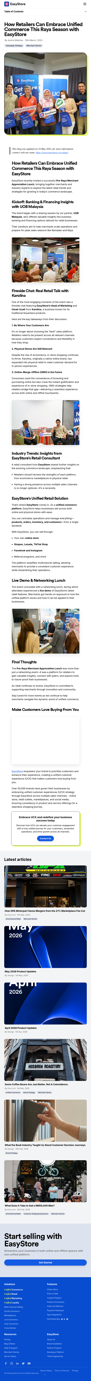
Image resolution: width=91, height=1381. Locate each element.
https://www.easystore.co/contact (52, 152)
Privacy (75, 1370)
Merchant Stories (34, 45)
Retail (10, 1294)
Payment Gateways (55, 1310)
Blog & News (9, 1344)
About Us (51, 1339)
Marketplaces (10, 1315)
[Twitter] (23, 1363)
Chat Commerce (11, 1324)
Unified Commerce (13, 1092)
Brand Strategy (29, 1092)
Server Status (10, 1356)
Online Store (52, 1289)
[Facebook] (5, 1363)
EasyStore (17, 771)
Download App (57, 1319)
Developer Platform (55, 1352)
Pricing (7, 1339)
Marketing (13, 1298)
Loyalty (11, 1302)
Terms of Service (62, 1370)
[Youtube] (29, 1363)
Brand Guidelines (54, 1344)
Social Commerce (12, 1311)
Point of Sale (52, 1293)
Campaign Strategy (14, 45)
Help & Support (10, 1348)
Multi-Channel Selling (13, 1307)
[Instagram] (11, 1363)
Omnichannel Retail (13, 919)
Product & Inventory (55, 1302)
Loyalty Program (54, 1298)
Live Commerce (11, 1319)
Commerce (13, 1289)
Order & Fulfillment (55, 1306)
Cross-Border (10, 1328)
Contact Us (45, 838)
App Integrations (54, 1314)
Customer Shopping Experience (36, 1214)
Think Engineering (55, 1356)
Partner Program (54, 1348)
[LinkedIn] (17, 1363)
